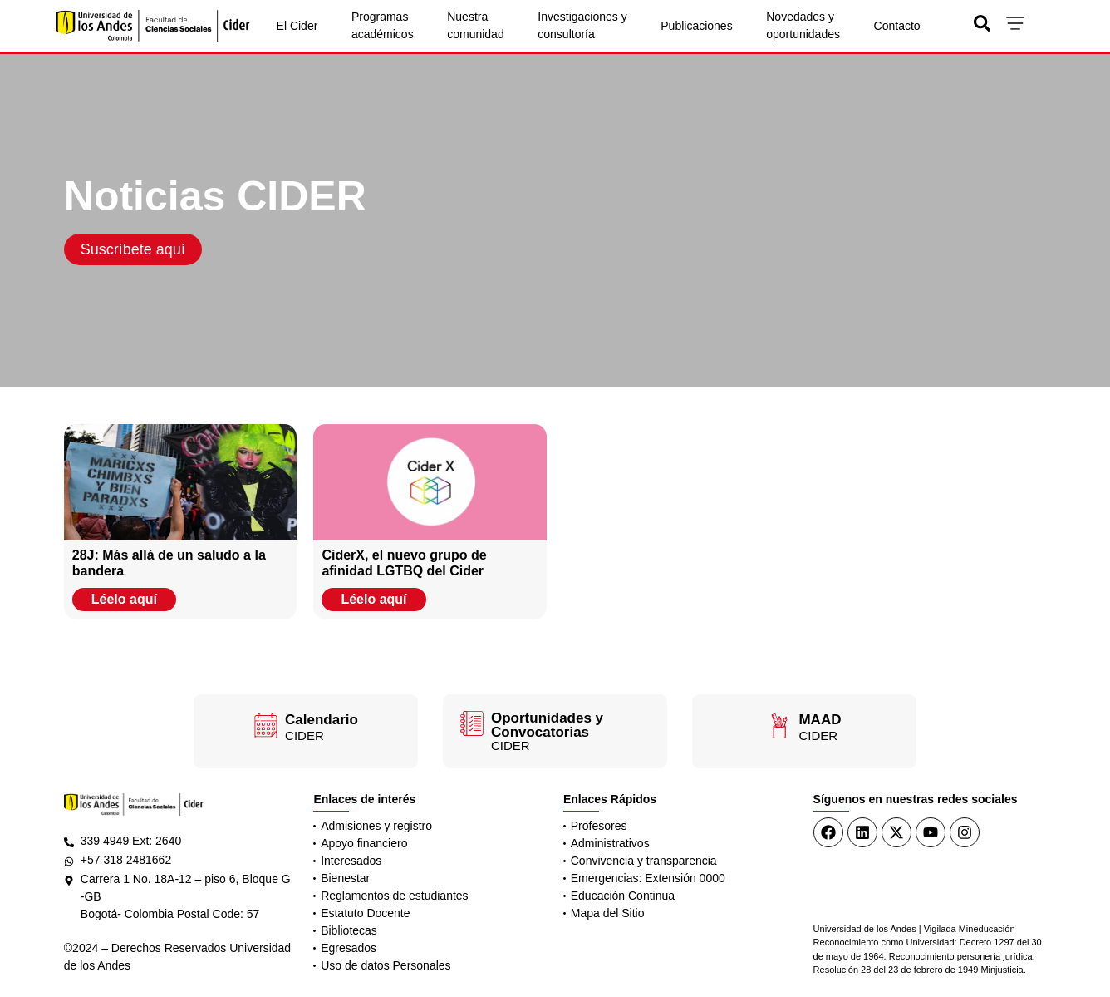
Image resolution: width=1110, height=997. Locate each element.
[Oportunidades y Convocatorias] (471, 723)
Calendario (321, 720)
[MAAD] (779, 725)
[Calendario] (265, 725)
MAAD (819, 720)
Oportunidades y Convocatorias (547, 725)
